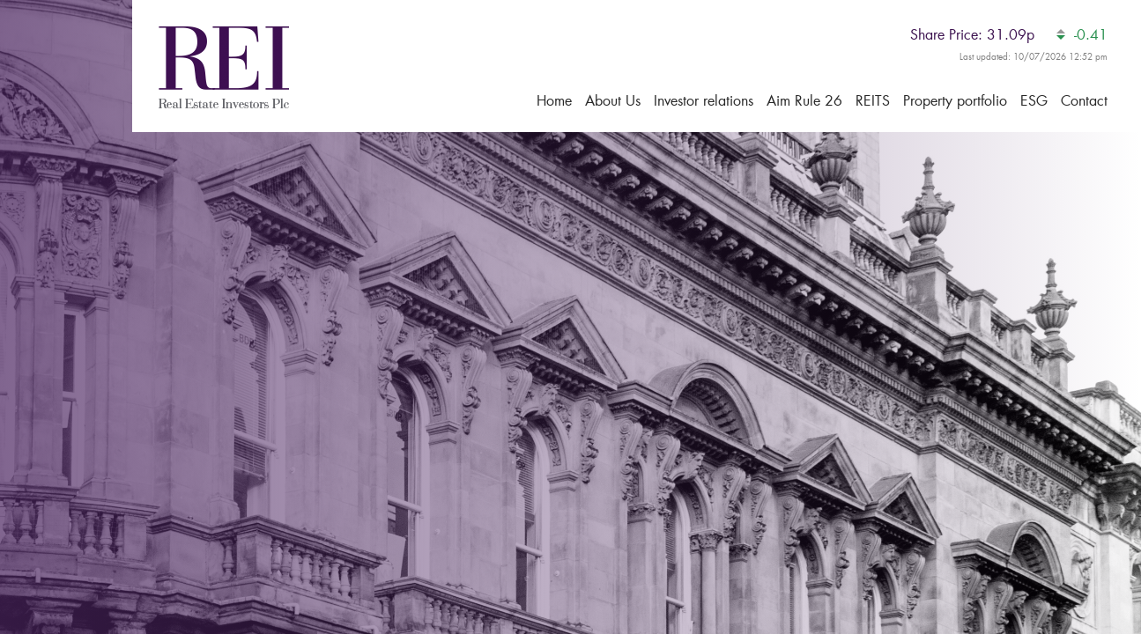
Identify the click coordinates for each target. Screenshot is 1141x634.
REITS (873, 100)
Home (554, 100)
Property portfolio (955, 100)
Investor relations (703, 100)
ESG (1034, 100)
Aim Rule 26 (804, 100)
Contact (1084, 100)
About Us (613, 100)
